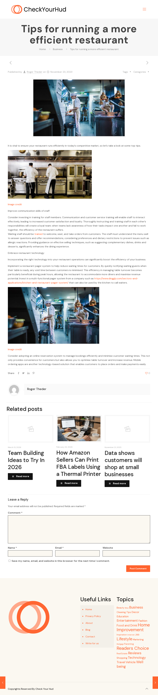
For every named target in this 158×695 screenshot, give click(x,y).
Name (12, 547)
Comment (15, 512)
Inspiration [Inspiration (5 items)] (122, 634)
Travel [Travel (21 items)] (121, 662)
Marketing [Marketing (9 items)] (138, 639)
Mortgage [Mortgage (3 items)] (120, 644)
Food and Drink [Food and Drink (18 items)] (127, 625)
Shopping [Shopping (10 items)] (122, 657)
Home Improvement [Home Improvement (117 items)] (133, 627)
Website (108, 547)
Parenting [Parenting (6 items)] (129, 644)
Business (58, 49)
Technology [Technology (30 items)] (137, 657)
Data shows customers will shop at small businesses (123, 463)
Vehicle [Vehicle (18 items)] (131, 662)
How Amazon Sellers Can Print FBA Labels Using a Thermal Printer (78, 463)
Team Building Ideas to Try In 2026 (26, 460)
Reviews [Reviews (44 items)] (134, 653)
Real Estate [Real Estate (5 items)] (122, 653)
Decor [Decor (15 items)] (135, 612)
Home (42, 49)
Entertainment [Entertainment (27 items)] (127, 620)
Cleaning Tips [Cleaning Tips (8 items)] (124, 612)
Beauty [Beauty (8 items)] (120, 607)
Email (59, 547)
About (89, 623)
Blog (87, 629)
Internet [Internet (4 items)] (131, 635)
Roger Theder (34, 71)
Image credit (15, 204)
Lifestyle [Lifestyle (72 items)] (124, 639)
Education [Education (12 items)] (123, 616)
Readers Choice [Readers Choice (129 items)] (133, 648)
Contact (90, 636)
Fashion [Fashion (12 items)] (142, 620)
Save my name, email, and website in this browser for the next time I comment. (61, 561)
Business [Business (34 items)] (136, 607)
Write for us (92, 643)
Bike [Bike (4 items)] (127, 608)
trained (38, 234)
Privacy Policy (93, 616)
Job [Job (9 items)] (137, 634)
